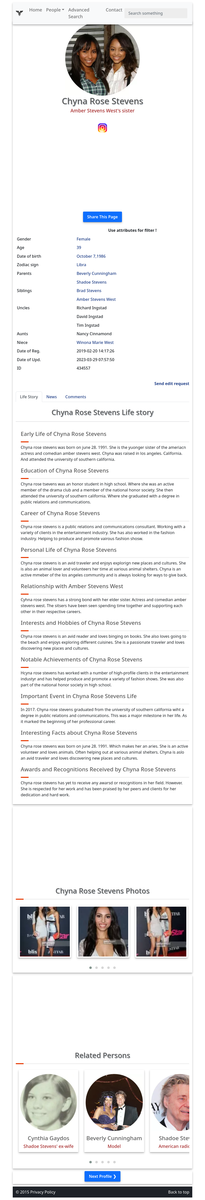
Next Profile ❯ (102, 1176)
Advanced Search (78, 13)
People (53, 10)
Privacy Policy (42, 1192)
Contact (114, 10)
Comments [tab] (75, 397)
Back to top (178, 1192)
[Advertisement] (102, 173)
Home (35, 10)
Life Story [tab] (29, 397)
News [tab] (51, 397)
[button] (91, 967)
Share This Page (102, 217)
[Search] (155, 13)
